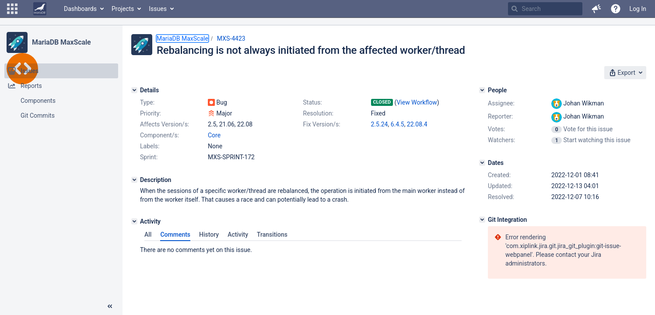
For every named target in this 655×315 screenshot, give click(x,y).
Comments (175, 234)
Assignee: (501, 103)
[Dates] (482, 163)
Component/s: (159, 135)
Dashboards (80, 8)
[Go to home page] (40, 9)
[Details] (134, 90)
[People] (482, 90)
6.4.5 (397, 124)
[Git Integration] (482, 220)
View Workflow (416, 102)
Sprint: (149, 157)
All (147, 234)
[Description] (134, 180)
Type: (147, 102)
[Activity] (134, 221)
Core (214, 135)
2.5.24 (379, 124)
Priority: (150, 113)
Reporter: (500, 116)
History (209, 234)
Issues (158, 8)
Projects (123, 8)
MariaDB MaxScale (61, 42)
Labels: (149, 146)
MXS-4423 (231, 38)
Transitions (272, 234)
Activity (238, 234)
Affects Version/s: (164, 124)
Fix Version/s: (321, 124)
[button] (12, 9)
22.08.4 (417, 124)
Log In (638, 8)
